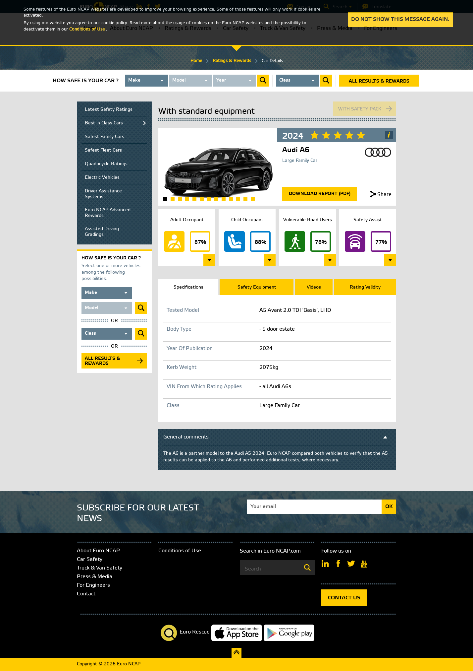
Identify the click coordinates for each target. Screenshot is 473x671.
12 (245, 199)
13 (253, 199)
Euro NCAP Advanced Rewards (108, 213)
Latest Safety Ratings (108, 109)
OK (389, 506)
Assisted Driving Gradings (102, 231)
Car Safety (89, 559)
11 (238, 199)
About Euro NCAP (98, 551)
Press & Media (94, 576)
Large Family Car (299, 161)
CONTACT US (344, 598)
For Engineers (93, 585)
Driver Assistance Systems (103, 194)
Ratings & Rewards (232, 60)
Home (196, 60)
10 (231, 199)
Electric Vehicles (102, 177)
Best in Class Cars (104, 123)
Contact (86, 594)
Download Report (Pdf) (319, 194)
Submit (263, 81)
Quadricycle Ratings (106, 164)
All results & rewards (379, 81)
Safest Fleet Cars (103, 150)
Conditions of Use (179, 551)
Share (384, 194)
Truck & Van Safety (99, 568)
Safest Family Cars (104, 137)
